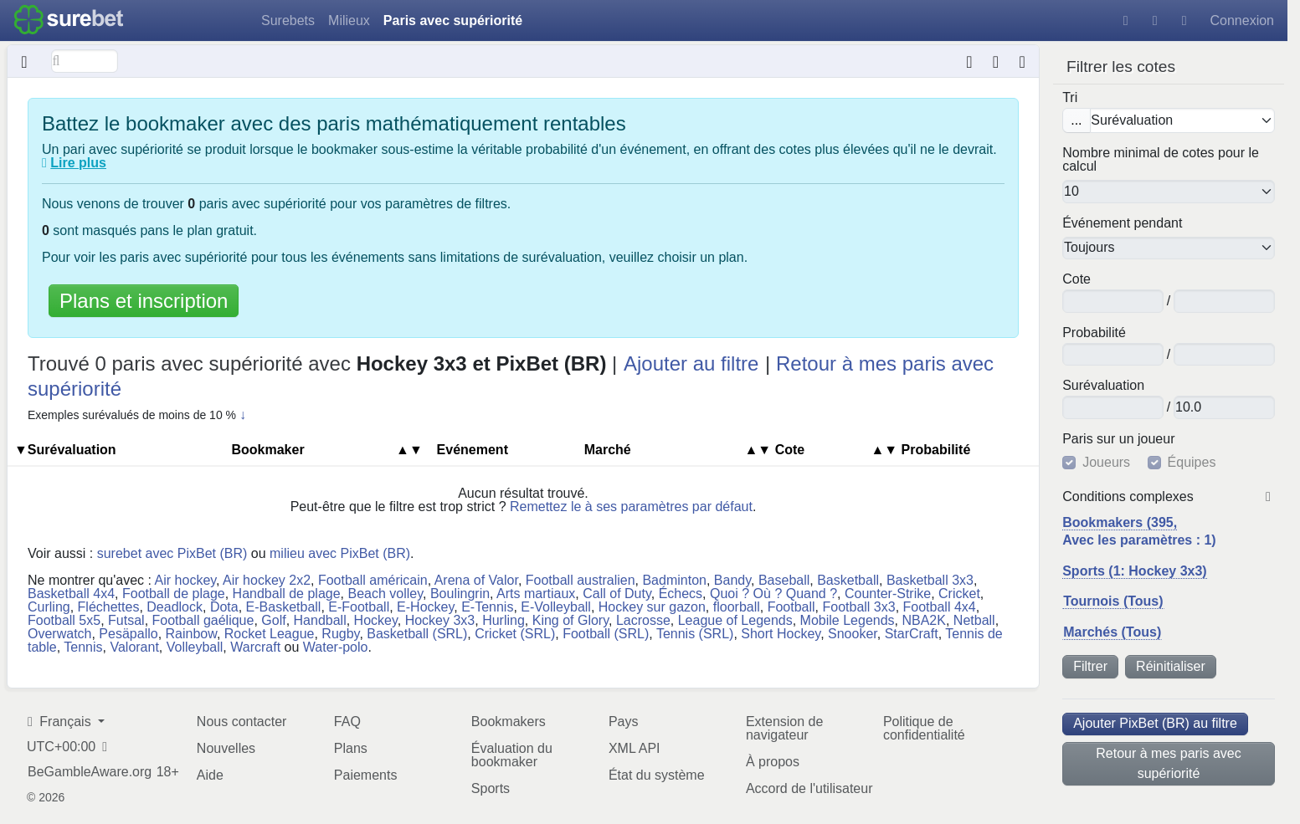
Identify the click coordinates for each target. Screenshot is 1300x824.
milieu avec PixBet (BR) (340, 553)
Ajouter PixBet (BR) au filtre (1155, 723)
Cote (1076, 279)
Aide (210, 775)
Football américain (373, 580)
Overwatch (59, 634)
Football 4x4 (939, 607)
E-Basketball (283, 607)
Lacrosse (643, 620)
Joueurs (1106, 462)
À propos (772, 762)
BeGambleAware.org (90, 772)
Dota (224, 607)
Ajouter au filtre (691, 363)
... (1076, 120)
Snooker (852, 634)
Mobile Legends (847, 620)
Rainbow (191, 634)
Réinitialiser (1170, 666)
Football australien (580, 580)
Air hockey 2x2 (267, 580)
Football (791, 607)
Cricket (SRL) (515, 634)
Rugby (340, 634)
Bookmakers (508, 721)
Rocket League (269, 634)
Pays (624, 721)
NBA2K (923, 620)
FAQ (347, 721)
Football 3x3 (858, 607)
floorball (736, 607)
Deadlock (174, 607)
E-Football (358, 607)
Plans (350, 748)
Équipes (1192, 462)
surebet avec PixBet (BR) (172, 553)
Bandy (732, 580)
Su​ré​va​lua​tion (1103, 385)
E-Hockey (425, 607)
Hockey (376, 620)
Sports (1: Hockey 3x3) (1134, 571)
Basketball (848, 580)
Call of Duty (617, 593)
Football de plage (173, 593)
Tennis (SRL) (694, 634)
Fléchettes (109, 607)
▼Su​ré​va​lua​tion (65, 450)
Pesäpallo (128, 634)
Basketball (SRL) (417, 634)
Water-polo (335, 647)
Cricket (959, 593)
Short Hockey (780, 634)
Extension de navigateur (785, 728)
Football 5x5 (64, 620)
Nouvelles (226, 748)
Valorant (134, 647)
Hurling (503, 620)
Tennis (83, 647)
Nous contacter (242, 721)
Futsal (126, 620)
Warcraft (255, 647)
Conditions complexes (1128, 497)
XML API (634, 748)
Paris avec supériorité (452, 20)
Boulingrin (460, 593)
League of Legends (735, 620)
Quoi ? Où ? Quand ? (773, 593)
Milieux (349, 20)
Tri (1069, 98)
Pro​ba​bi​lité (1094, 333)
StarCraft (911, 634)
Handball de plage (287, 593)
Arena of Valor (476, 580)
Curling (49, 607)
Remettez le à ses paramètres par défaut (631, 506)
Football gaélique (203, 620)
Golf (273, 620)
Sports (490, 788)
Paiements (366, 775)
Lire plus (78, 163)
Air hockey (186, 580)
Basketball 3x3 (930, 580)
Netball (974, 620)
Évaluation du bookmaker (511, 755)
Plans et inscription (143, 300)
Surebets (288, 20)
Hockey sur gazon (652, 607)
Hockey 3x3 (440, 620)
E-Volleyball (556, 607)
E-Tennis (487, 607)
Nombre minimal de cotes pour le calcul (1160, 159)
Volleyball (195, 647)
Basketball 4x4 (71, 593)
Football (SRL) (606, 634)
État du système (657, 775)
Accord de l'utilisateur (809, 788)
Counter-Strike (888, 593)
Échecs (680, 593)
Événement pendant (1122, 223)
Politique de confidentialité (924, 728)
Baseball (783, 580)
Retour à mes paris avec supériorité (1168, 763)
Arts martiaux (535, 593)
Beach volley (386, 593)
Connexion (1242, 20)
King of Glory (570, 620)
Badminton (674, 580)
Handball (320, 620)
